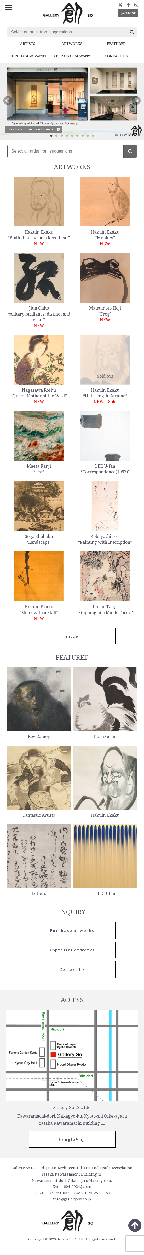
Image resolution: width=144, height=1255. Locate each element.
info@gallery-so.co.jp (72, 1198)
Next (136, 101)
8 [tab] (87, 135)
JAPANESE (128, 13)
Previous (8, 101)
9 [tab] (93, 135)
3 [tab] (61, 135)
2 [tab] (56, 135)
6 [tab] (77, 135)
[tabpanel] (72, 101)
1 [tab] (51, 135)
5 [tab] (72, 135)
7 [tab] (82, 135)
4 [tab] (67, 135)
